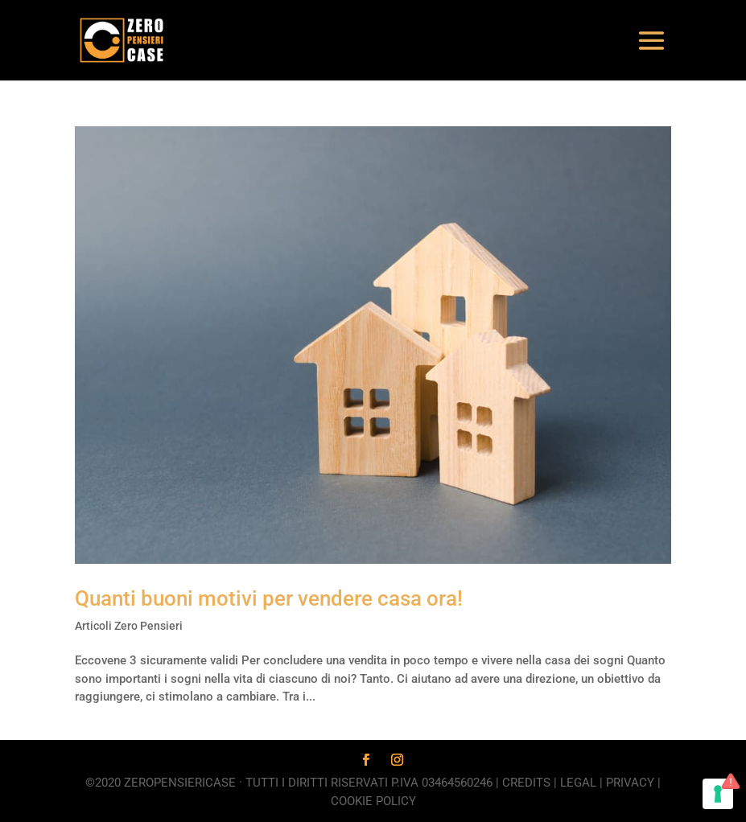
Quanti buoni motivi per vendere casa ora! (269, 598)
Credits (526, 782)
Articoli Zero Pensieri (129, 625)
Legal (578, 782)
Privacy (630, 782)
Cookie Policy (373, 801)
